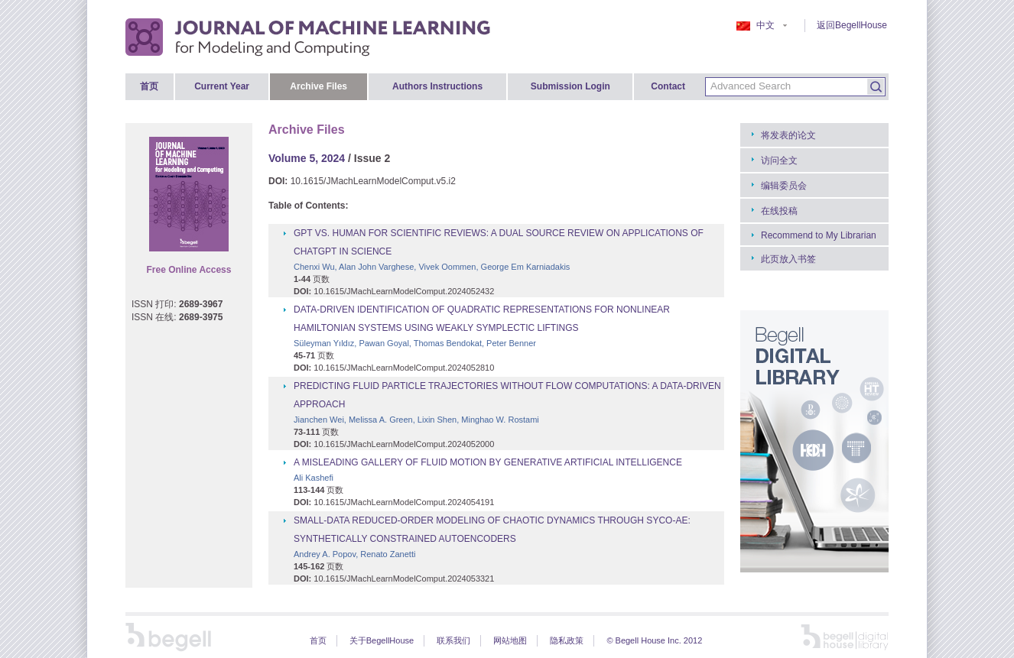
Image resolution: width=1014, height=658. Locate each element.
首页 (149, 86)
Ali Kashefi (313, 477)
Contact (668, 86)
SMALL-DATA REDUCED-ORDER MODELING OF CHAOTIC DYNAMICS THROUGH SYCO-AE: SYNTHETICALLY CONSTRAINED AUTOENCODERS (492, 529)
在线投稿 (779, 211)
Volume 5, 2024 (306, 158)
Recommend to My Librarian (818, 235)
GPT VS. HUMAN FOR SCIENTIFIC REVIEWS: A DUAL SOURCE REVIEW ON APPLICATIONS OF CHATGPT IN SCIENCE (499, 242)
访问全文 (779, 160)
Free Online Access (189, 269)
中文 (761, 25)
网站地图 (510, 640)
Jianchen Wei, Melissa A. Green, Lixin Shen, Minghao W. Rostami (416, 419)
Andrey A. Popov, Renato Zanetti (354, 554)
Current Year (221, 86)
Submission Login (570, 86)
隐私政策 (566, 640)
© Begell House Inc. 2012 (654, 640)
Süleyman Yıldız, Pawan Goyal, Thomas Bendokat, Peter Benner (415, 343)
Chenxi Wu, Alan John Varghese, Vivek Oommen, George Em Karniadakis (432, 266)
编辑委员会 (784, 185)
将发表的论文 (788, 135)
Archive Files (318, 86)
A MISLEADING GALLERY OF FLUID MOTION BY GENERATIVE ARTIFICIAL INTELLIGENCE (488, 462)
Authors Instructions (437, 86)
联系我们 (453, 640)
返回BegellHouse (852, 25)
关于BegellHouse (381, 640)
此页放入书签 (788, 259)
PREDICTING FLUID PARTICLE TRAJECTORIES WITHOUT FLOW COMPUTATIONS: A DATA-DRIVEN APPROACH (507, 395)
